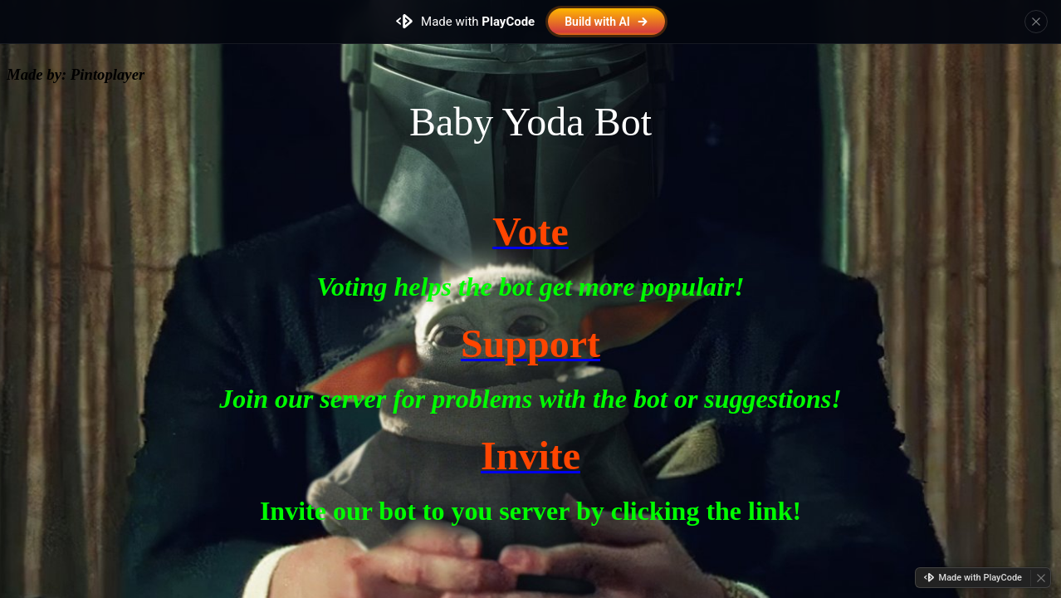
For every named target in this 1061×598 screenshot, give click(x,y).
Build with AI (606, 21)
